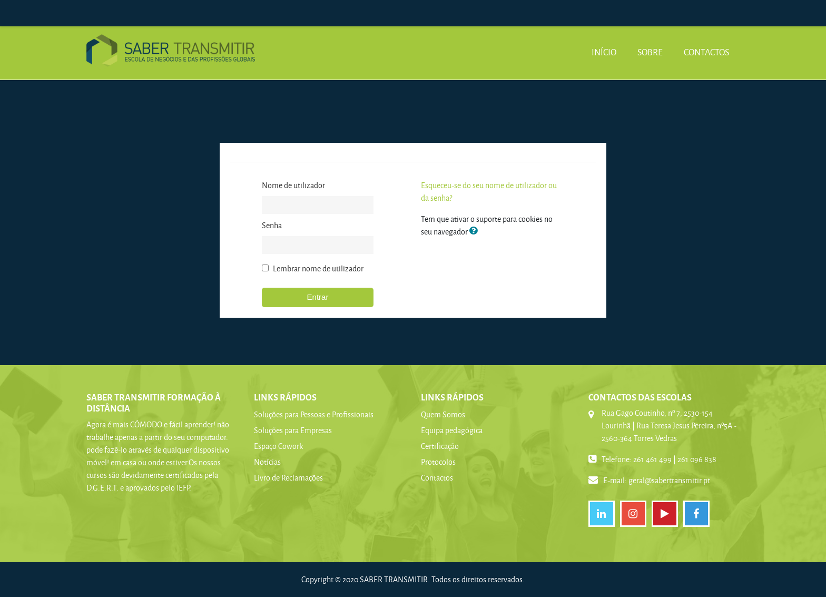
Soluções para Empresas (293, 430)
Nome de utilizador (293, 185)
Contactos (706, 52)
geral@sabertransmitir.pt (669, 480)
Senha (272, 225)
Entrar (318, 296)
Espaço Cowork (278, 446)
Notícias (267, 461)
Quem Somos (443, 414)
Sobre (650, 52)
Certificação (440, 446)
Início (604, 52)
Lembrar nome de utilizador (318, 268)
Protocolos (438, 461)
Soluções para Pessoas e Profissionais (313, 414)
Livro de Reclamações (288, 477)
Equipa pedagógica (452, 430)
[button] (475, 232)
